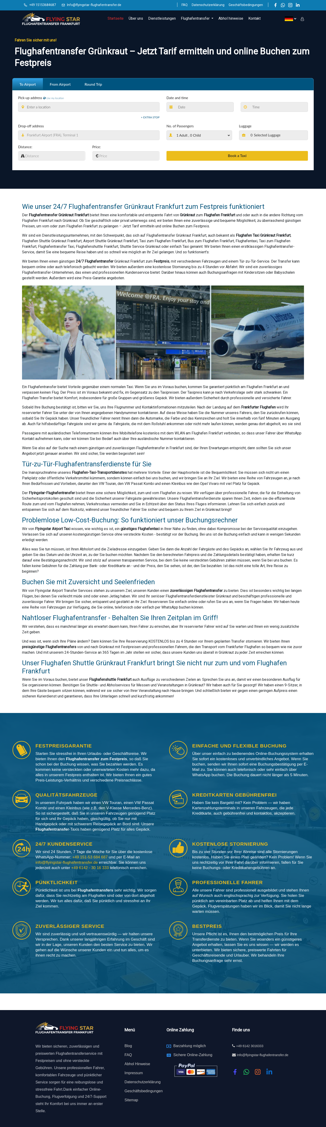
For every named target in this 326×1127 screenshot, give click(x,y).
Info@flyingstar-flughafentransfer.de (94, 5)
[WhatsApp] (283, 5)
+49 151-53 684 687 (90, 857)
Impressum (134, 1073)
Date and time (177, 98)
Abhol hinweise (230, 18)
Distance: (25, 147)
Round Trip (93, 84)
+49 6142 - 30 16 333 (90, 867)
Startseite (116, 18)
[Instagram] (290, 5)
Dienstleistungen (162, 18)
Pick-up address (30, 98)
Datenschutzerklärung (208, 5)
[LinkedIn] (298, 5)
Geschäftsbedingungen (246, 5)
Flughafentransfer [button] (196, 18)
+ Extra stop (150, 117)
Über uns (136, 18)
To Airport (27, 84)
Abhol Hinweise (137, 1064)
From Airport (60, 84)
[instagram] (258, 1071)
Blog (128, 1046)
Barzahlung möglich (189, 1046)
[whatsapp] (246, 1071)
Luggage (245, 126)
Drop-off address (31, 126)
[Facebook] (275, 5)
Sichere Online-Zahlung (192, 1055)
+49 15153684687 (42, 5)
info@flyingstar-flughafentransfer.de (67, 862)
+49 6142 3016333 (249, 1046)
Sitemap (131, 1100)
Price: (96, 147)
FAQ (185, 5)
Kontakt (254, 18)
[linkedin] (269, 1071)
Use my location (53, 98)
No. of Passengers (180, 126)
